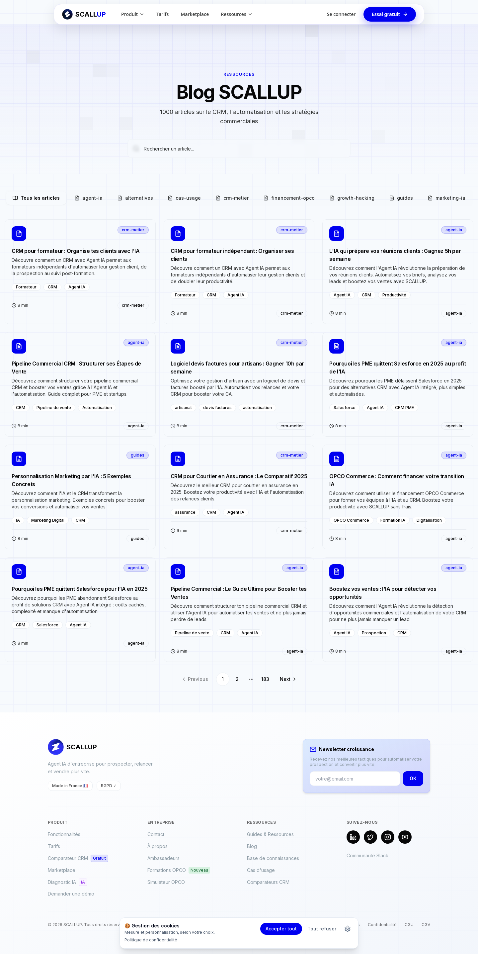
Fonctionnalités (64, 834)
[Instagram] (387, 837)
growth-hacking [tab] (351, 198)
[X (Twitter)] (370, 837)
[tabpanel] (239, 452)
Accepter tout (281, 928)
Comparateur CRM (78, 858)
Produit (132, 14)
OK (413, 778)
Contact (155, 834)
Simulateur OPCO (166, 882)
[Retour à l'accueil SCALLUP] (84, 14)
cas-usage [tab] (184, 198)
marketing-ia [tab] (446, 198)
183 (265, 679)
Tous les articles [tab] (36, 198)
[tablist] (239, 198)
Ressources (237, 14)
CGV (426, 924)
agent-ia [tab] (88, 198)
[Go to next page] (286, 679)
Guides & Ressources (270, 834)
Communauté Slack (367, 855)
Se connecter (341, 14)
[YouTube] (405, 837)
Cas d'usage (261, 870)
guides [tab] (401, 198)
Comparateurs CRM (268, 882)
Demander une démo (71, 894)
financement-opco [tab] (289, 198)
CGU (409, 924)
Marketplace (195, 14)
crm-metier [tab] (232, 198)
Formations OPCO (178, 870)
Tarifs (162, 14)
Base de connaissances (273, 858)
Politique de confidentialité (150, 939)
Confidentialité (382, 924)
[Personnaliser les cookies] (348, 929)
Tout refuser (321, 928)
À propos (157, 846)
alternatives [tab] (135, 198)
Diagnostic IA (67, 882)
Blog (252, 846)
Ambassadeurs (163, 858)
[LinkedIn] (353, 837)
